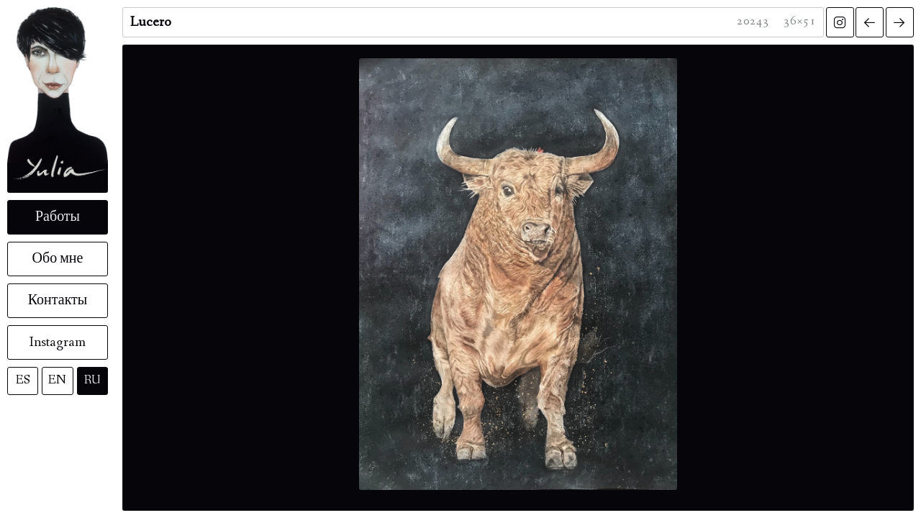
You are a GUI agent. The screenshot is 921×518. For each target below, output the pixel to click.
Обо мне (57, 259)
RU (92, 380)
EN (57, 380)
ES (23, 380)
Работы (57, 217)
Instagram (58, 342)
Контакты (58, 300)
